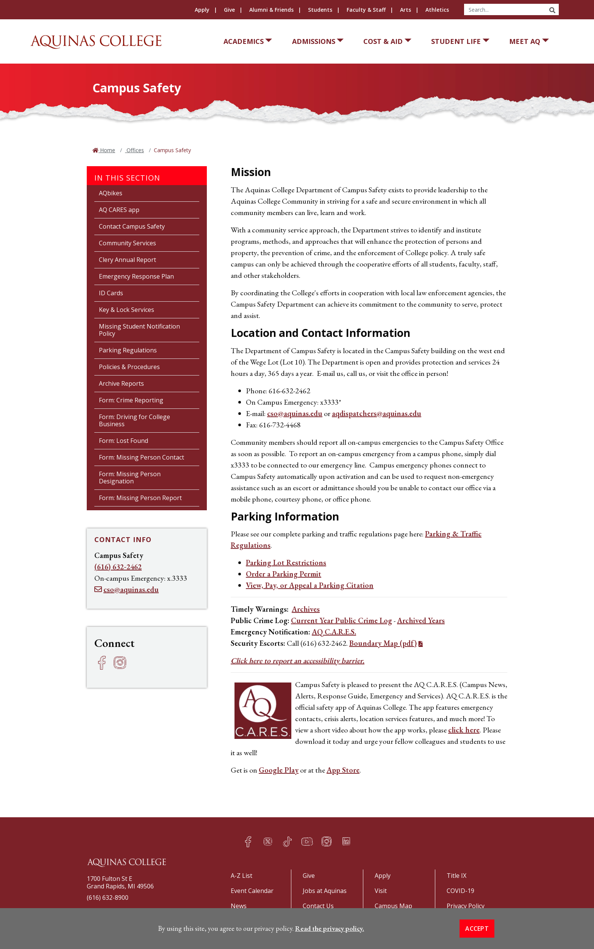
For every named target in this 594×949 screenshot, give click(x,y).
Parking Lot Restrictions (286, 562)
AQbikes (110, 193)
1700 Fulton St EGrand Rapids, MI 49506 (120, 882)
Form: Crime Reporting (131, 400)
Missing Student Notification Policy (139, 330)
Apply (202, 9)
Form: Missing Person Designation (130, 477)
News (239, 906)
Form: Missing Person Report (140, 498)
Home (106, 150)
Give (229, 9)
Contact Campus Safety (132, 226)
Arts (405, 9)
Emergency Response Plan (136, 276)
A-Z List (241, 875)
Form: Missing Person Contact (141, 457)
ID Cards (111, 293)
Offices (134, 150)
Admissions (313, 41)
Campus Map (393, 906)
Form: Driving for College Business (134, 420)
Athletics (437, 9)
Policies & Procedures (129, 367)
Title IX (456, 875)
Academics (244, 41)
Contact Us (318, 906)
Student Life (456, 41)
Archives (306, 609)
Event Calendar (252, 891)
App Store (343, 770)
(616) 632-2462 (118, 567)
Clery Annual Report (127, 260)
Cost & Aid (383, 41)
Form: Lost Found (123, 440)
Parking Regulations (128, 350)
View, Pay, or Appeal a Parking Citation (310, 585)
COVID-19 (460, 891)
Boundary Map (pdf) (383, 643)
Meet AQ (524, 41)
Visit (381, 891)
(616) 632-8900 (107, 897)
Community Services (127, 243)
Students (320, 9)
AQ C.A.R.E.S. (334, 632)
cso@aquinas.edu (294, 413)
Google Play (279, 770)
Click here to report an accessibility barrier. (297, 660)
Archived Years (421, 620)
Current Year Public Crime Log (341, 620)
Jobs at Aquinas (325, 891)
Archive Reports (121, 383)
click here (464, 730)
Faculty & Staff (366, 9)
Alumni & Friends (271, 9)
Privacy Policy (466, 906)
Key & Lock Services (126, 309)
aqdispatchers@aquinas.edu (376, 413)
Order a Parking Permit (283, 574)
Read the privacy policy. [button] (329, 944)
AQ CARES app (119, 210)
